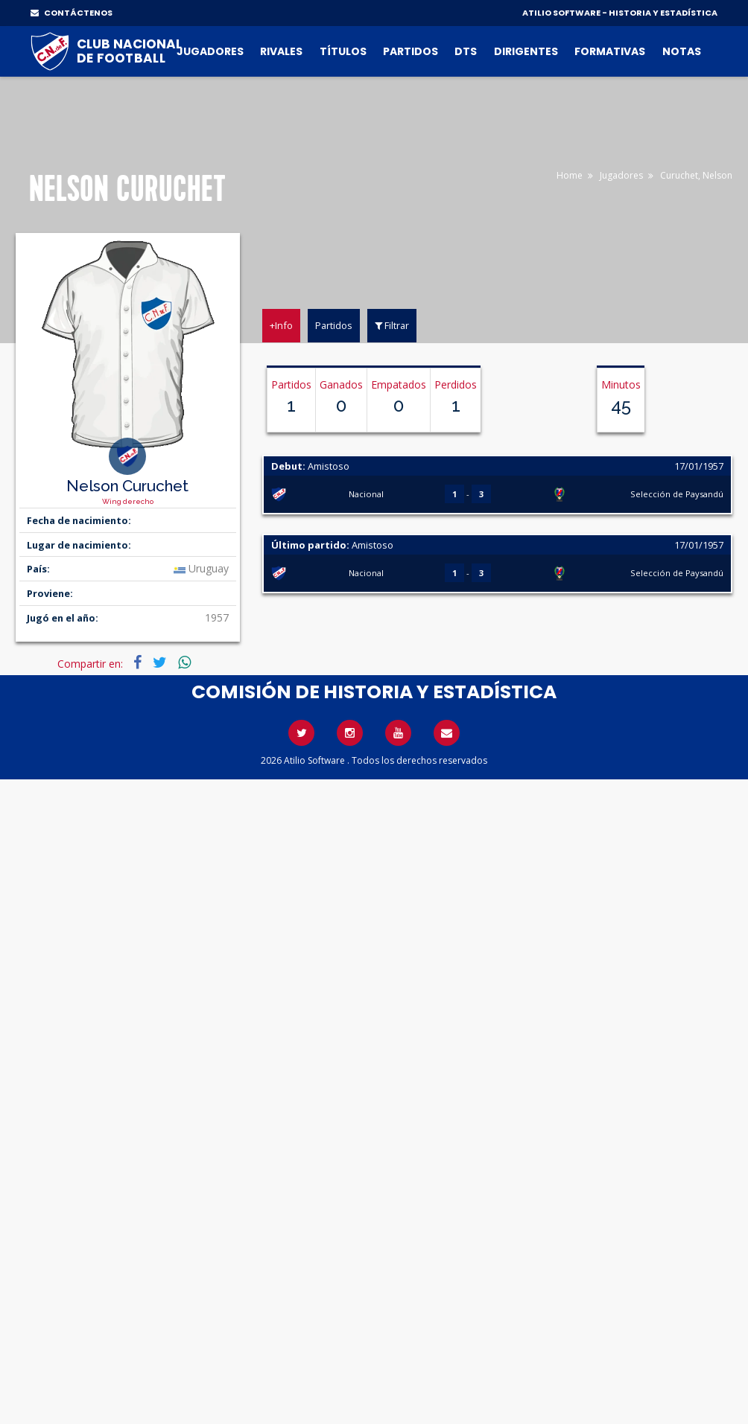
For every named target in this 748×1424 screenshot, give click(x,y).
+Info (281, 325)
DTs (465, 51)
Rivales (281, 51)
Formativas (609, 51)
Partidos (410, 51)
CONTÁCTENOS (71, 13)
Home (570, 175)
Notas (681, 51)
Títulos (343, 51)
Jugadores (210, 51)
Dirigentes (526, 51)
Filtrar (392, 325)
